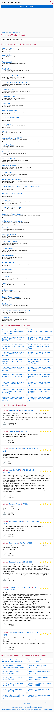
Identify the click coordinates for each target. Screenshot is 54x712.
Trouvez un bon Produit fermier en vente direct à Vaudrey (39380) (13, 696)
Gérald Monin (7, 269)
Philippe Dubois (7, 152)
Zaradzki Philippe (15, 562)
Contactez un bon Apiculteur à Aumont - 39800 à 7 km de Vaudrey (13, 368)
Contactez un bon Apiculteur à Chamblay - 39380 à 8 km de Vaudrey (39, 391)
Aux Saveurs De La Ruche (11, 179)
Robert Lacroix (7, 62)
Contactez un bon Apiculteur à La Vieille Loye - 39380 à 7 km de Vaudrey (39, 361)
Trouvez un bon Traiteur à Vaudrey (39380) (37, 660)
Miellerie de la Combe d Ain (12, 221)
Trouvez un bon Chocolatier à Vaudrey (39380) (12, 684)
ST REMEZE (27, 562)
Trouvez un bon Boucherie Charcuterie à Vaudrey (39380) (13, 666)
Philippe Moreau (8, 255)
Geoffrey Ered (7, 304)
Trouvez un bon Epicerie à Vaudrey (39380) (37, 666)
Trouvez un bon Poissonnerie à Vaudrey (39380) (39, 684)
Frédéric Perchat (8, 69)
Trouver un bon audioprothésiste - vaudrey (32, 707)
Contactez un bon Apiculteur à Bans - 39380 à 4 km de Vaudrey (40, 330)
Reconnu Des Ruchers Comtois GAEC (16, 310)
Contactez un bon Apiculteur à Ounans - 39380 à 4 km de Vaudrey (13, 338)
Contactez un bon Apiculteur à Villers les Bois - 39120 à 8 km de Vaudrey (13, 391)
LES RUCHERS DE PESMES (12, 207)
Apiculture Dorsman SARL (11, 165)
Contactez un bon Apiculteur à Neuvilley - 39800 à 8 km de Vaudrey (13, 398)
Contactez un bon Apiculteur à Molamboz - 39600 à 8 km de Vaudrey (39, 376)
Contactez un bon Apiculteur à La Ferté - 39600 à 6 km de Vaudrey (13, 353)
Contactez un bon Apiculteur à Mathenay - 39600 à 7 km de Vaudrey (13, 376)
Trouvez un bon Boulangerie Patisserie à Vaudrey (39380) (12, 660)
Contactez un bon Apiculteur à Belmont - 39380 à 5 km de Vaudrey (39, 338)
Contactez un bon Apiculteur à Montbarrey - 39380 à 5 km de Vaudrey (13, 346)
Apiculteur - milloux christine (12, 193)
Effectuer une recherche (27, 6)
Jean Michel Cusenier (10, 241)
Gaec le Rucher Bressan (11, 297)
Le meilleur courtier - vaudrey (8, 709)
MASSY (25, 504)
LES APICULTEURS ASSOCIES (20, 587)
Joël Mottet (6, 103)
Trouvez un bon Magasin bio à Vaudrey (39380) (39, 672)
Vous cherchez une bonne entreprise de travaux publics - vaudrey (31, 706)
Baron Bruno (13, 543)
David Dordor (6, 131)
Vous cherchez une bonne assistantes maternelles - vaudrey (29, 709)
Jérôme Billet (6, 276)
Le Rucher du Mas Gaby (11, 117)
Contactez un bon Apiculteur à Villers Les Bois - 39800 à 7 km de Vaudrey (39, 368)
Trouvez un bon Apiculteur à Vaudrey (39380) (38, 690)
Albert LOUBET (14, 470)
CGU (41, 702)
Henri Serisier (14, 410)
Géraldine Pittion (8, 248)
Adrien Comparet (8, 48)
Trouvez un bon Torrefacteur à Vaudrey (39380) (39, 696)
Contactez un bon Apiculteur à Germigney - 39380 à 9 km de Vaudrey (39, 398)
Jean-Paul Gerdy (8, 145)
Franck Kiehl (6, 228)
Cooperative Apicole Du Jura (12, 214)
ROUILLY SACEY (26, 410)
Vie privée (37, 702)
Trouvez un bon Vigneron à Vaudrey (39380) (38, 678)
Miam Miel (5, 317)
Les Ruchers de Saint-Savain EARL (15, 82)
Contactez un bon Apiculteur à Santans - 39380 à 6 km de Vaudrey (39, 353)
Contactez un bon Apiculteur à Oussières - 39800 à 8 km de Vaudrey (39, 383)
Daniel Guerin (14, 431)
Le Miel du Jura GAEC (10, 89)
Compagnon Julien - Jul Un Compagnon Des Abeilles (21, 186)
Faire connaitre (30, 702)
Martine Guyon (7, 172)
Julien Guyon (6, 124)
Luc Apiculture (7, 200)
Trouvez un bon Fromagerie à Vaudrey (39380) (12, 678)
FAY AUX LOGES (26, 543)
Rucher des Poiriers (16, 521)
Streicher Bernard (15, 449)
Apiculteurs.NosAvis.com (11, 2)
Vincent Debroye (8, 262)
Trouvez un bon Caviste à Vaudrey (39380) (11, 672)
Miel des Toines (7, 290)
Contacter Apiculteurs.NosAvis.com (18, 702)
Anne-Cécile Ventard (9, 110)
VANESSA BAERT (8, 158)
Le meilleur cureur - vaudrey (9, 706)
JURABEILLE (6, 283)
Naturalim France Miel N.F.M (12, 138)
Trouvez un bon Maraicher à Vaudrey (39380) (12, 690)
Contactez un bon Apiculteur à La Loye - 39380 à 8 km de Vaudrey (13, 383)
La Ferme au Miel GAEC (11, 75)
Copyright (46, 702)
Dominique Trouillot (9, 234)
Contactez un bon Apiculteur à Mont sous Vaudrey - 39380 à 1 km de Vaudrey (13, 331)
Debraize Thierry (15, 504)
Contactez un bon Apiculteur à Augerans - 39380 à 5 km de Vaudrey (39, 346)
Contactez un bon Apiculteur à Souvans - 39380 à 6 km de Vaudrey (13, 361)
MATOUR (23, 431)
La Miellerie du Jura (9, 96)
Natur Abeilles (7, 55)
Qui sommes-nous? (5, 702)
